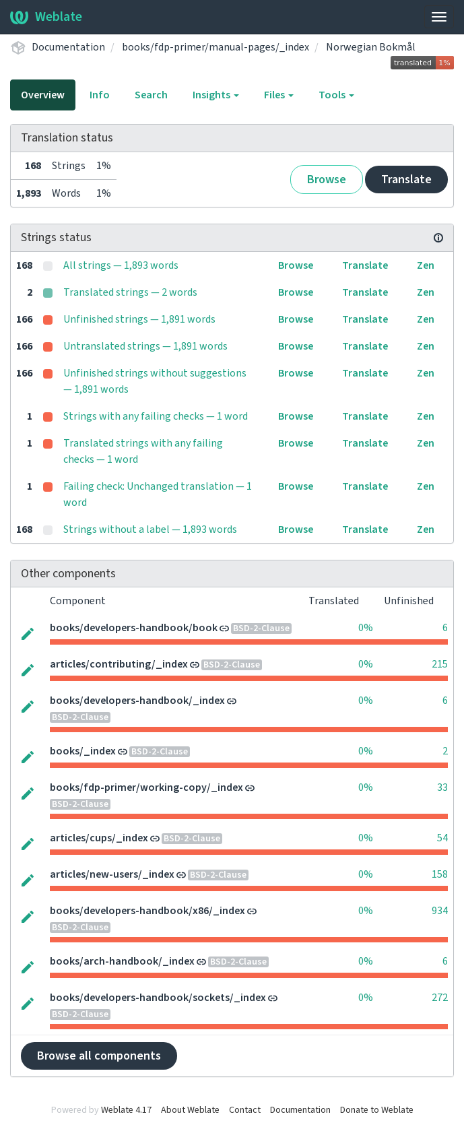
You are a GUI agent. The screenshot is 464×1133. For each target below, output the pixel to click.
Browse (326, 179)
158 (440, 874)
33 (442, 787)
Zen (425, 265)
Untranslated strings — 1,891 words (145, 346)
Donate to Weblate (376, 1110)
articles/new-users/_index (112, 874)
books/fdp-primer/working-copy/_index (146, 787)
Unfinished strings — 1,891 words (139, 319)
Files (279, 95)
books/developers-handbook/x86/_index (147, 910)
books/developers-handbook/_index (137, 700)
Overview (43, 95)
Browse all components (99, 1055)
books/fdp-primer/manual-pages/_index (215, 47)
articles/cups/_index (99, 838)
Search (151, 95)
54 (442, 838)
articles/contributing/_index (119, 664)
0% (365, 627)
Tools (336, 95)
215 (440, 664)
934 (440, 910)
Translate (406, 179)
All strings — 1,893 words (120, 265)
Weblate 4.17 (126, 1110)
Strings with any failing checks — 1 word (155, 416)
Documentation (68, 47)
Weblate (46, 16)
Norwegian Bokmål (371, 47)
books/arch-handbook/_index (122, 961)
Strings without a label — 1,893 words (150, 529)
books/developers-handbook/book (134, 627)
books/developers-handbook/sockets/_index (158, 997)
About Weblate (190, 1110)
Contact (245, 1110)
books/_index (83, 751)
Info (100, 95)
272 (440, 997)
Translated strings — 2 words (130, 292)
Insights (216, 95)
